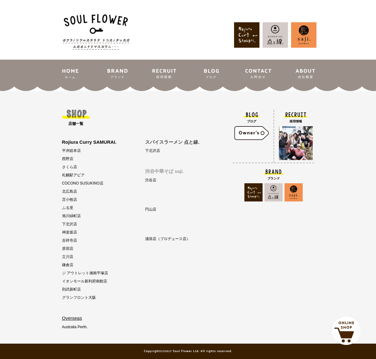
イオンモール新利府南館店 (84, 281)
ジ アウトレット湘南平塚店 (85, 273)
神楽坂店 (69, 232)
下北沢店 (69, 224)
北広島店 (69, 191)
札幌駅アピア (73, 175)
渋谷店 (150, 180)
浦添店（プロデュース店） (167, 239)
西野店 (67, 159)
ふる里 (67, 208)
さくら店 (69, 167)
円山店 (150, 209)
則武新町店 (71, 289)
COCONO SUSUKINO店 (82, 183)
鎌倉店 (67, 265)
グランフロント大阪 (79, 297)
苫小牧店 (69, 199)
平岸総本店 (71, 150)
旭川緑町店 (71, 216)
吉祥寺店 (69, 240)
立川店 (67, 257)
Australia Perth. (75, 327)
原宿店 (67, 248)
